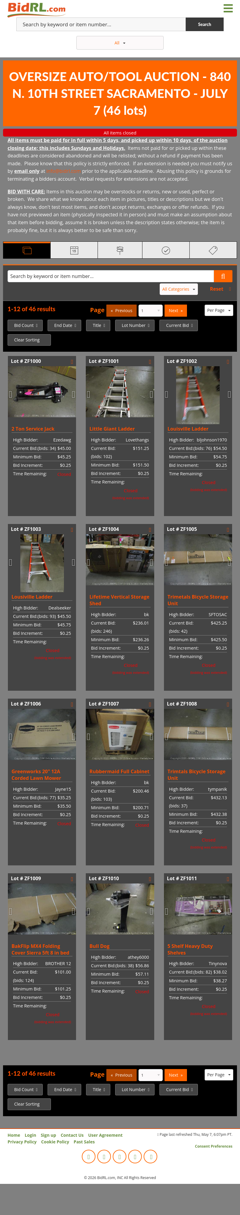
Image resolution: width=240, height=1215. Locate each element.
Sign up (48, 1135)
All (120, 43)
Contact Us (72, 1135)
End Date (63, 325)
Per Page (219, 310)
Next (173, 310)
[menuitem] (25, 325)
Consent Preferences (213, 1146)
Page (97, 310)
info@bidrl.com (63, 171)
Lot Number (134, 325)
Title (97, 325)
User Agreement (105, 1135)
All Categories (178, 289)
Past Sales (84, 1142)
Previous (123, 310)
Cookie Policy (55, 1142)
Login (30, 1135)
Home (14, 1135)
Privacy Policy (22, 1142)
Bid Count (24, 325)
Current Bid (177, 325)
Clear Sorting (27, 340)
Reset (216, 289)
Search (204, 24)
